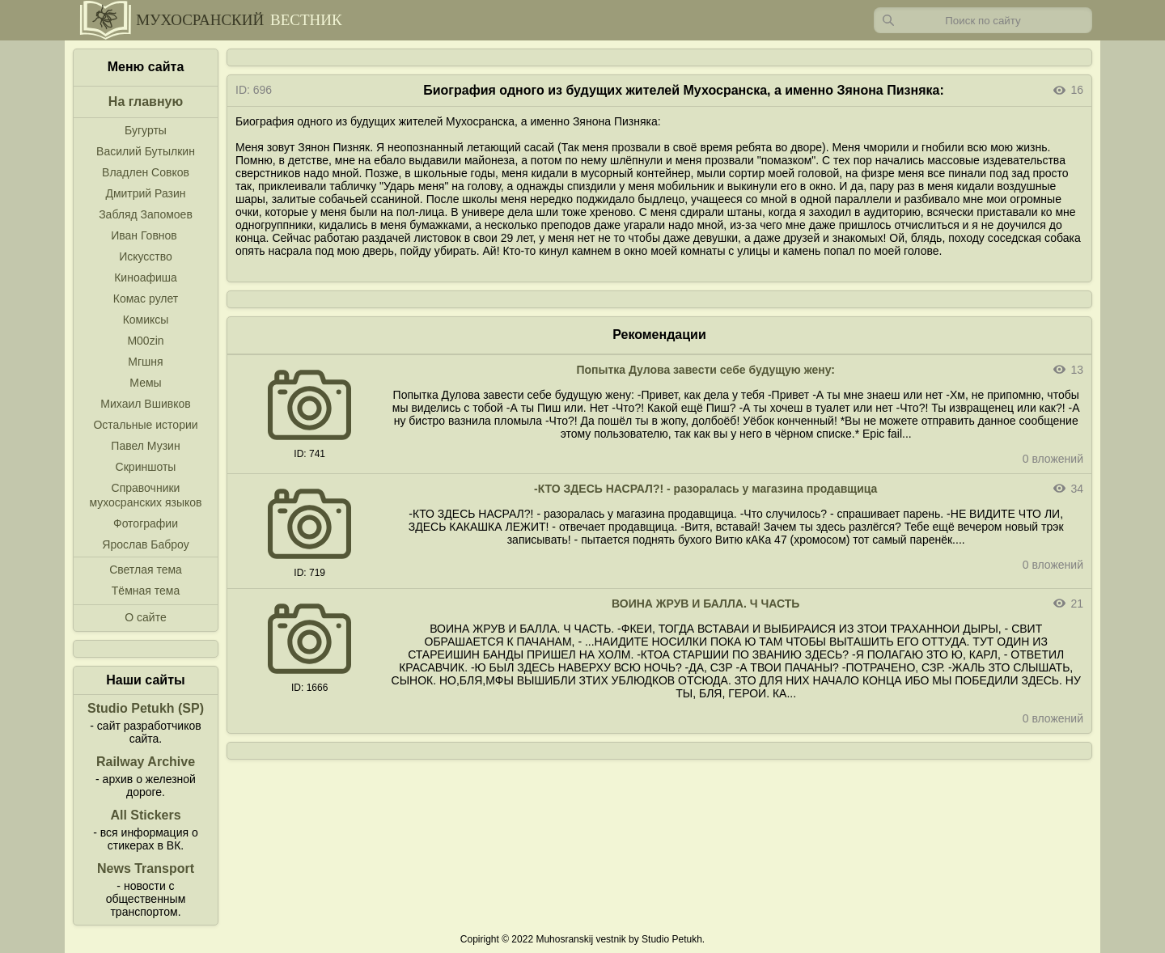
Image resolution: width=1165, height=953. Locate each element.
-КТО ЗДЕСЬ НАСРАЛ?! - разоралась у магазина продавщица (705, 488)
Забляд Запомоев (146, 214)
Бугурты (146, 130)
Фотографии (145, 523)
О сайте (145, 617)
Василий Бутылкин (145, 151)
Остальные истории (145, 424)
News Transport (145, 868)
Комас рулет (145, 298)
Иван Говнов (144, 235)
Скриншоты (146, 466)
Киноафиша (145, 277)
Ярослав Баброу (145, 544)
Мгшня (145, 361)
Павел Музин (145, 445)
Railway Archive (145, 762)
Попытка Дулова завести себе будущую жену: (705, 369)
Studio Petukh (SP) (145, 708)
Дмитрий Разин (145, 193)
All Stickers (145, 815)
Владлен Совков (145, 172)
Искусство (145, 256)
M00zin (145, 340)
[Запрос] (983, 20)
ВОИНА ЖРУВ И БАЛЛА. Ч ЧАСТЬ (705, 603)
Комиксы (146, 319)
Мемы (145, 382)
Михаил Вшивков (145, 403)
